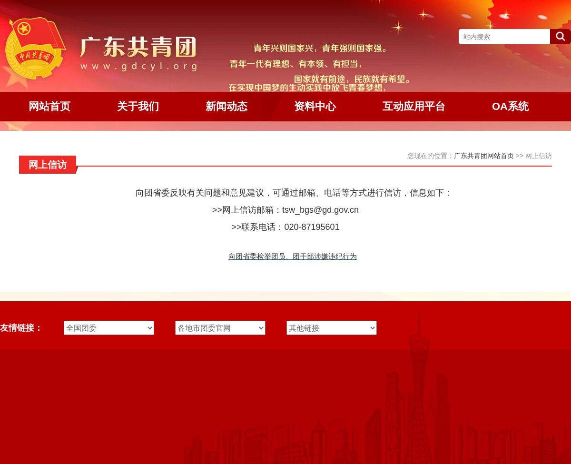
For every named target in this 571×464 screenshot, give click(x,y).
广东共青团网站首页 (484, 155)
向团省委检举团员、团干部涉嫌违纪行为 (292, 256)
